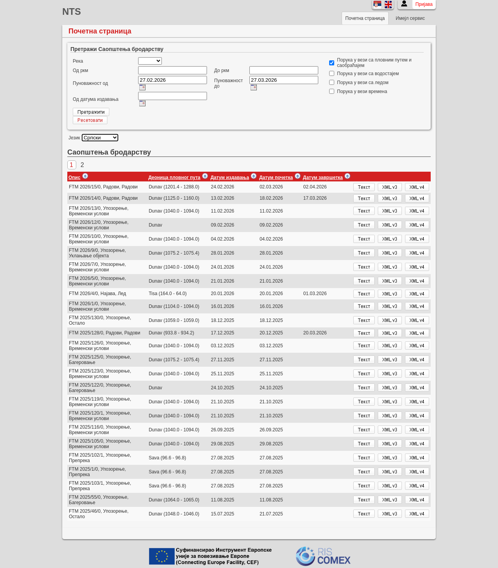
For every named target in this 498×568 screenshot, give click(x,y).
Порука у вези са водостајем (368, 73)
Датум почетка (276, 177)
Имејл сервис (410, 18)
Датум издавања (229, 177)
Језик (74, 138)
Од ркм (80, 70)
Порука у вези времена (362, 91)
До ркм (221, 70)
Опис (74, 177)
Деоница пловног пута (174, 177)
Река (78, 61)
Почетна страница (365, 18)
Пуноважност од (90, 83)
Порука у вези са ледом (362, 82)
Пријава (424, 4)
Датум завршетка (323, 177)
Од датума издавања (96, 99)
